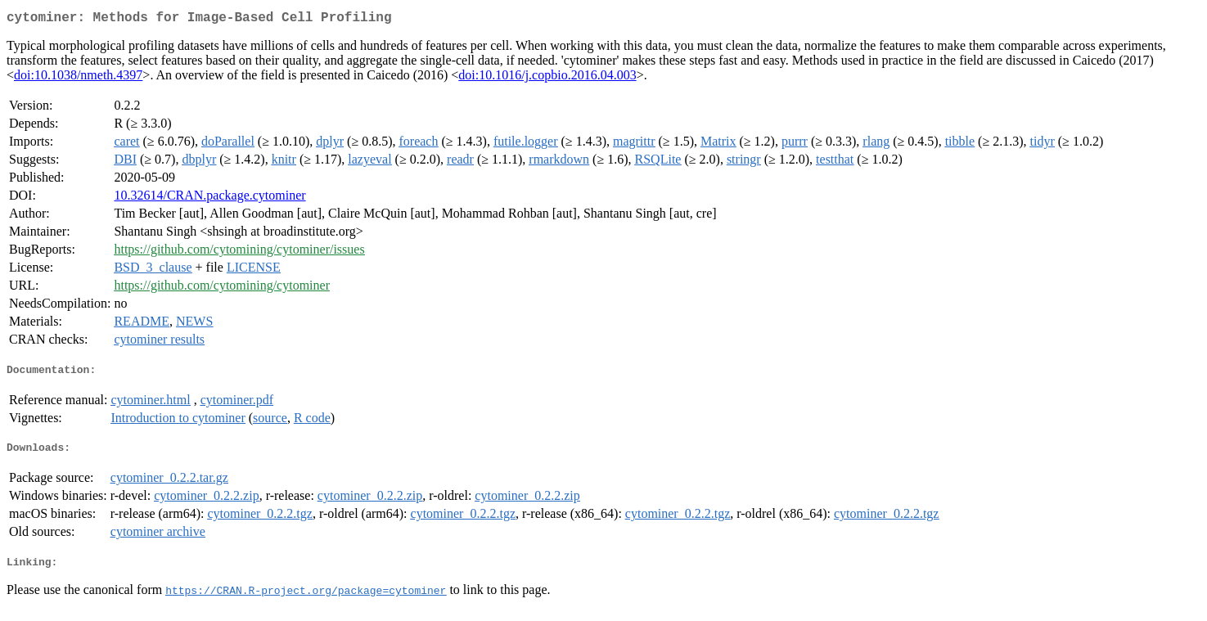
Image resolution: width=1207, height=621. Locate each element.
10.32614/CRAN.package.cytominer (209, 198)
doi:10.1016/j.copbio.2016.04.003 (547, 78)
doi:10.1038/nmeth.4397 (78, 78)
